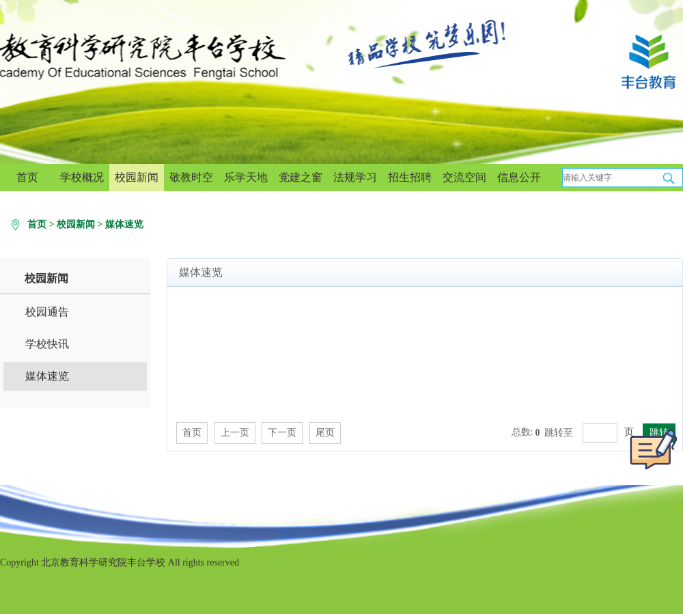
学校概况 (82, 177)
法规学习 (355, 177)
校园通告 (47, 312)
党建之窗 (300, 177)
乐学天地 (246, 177)
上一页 (235, 433)
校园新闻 (136, 177)
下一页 (282, 433)
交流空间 (464, 177)
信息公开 (519, 177)
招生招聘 (410, 177)
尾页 (325, 433)
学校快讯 (47, 344)
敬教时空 (191, 177)
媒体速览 (124, 224)
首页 (27, 177)
